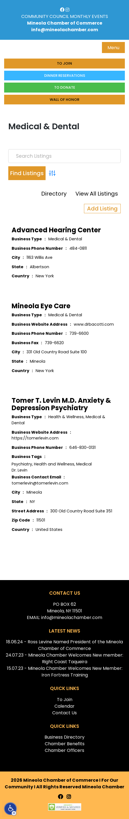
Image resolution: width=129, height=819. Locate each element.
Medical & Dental (65, 239)
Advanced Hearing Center (56, 230)
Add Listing (102, 208)
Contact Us (64, 713)
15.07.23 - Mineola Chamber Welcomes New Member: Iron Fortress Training (64, 671)
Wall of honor (64, 99)
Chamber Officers (64, 750)
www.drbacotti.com (94, 324)
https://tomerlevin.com (35, 438)
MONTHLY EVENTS (89, 16)
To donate (64, 87)
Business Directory (64, 737)
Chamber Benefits (65, 744)
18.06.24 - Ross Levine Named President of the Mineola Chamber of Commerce (64, 645)
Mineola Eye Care (41, 305)
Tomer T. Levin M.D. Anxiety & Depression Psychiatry (61, 404)
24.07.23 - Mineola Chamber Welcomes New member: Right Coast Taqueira (64, 658)
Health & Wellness (66, 417)
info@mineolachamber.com (64, 30)
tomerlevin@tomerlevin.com (40, 483)
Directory (54, 193)
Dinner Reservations (64, 75)
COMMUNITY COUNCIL (45, 16)
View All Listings (96, 193)
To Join (64, 63)
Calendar (64, 706)
